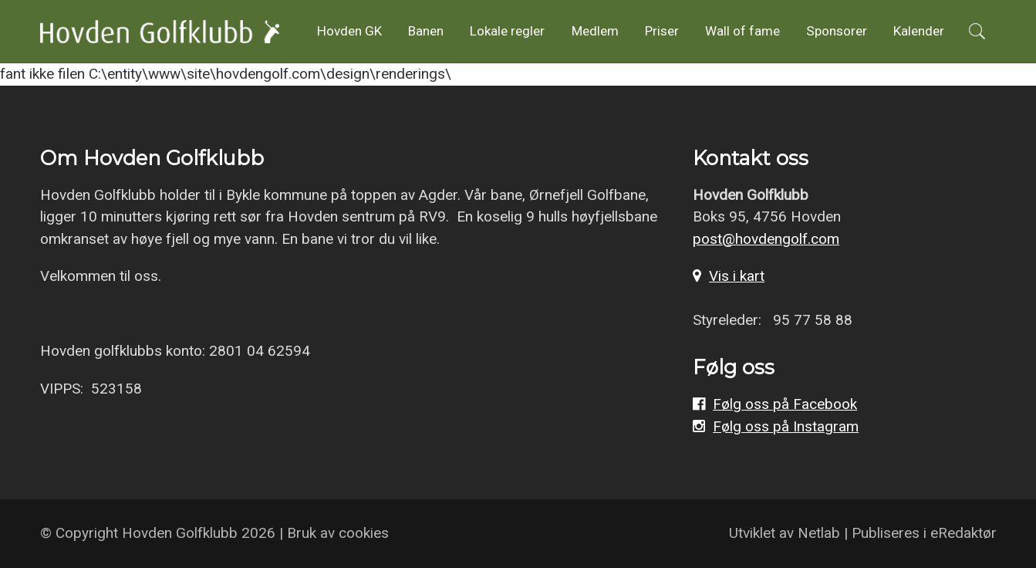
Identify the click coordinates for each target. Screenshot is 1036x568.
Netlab (819, 533)
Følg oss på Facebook (785, 404)
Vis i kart (736, 276)
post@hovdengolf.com (766, 239)
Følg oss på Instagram (786, 426)
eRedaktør (963, 533)
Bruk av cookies (338, 533)
